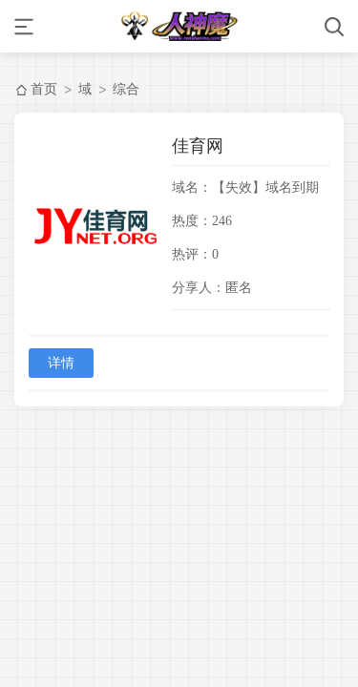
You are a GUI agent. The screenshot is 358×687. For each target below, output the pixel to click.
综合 (126, 88)
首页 (44, 88)
